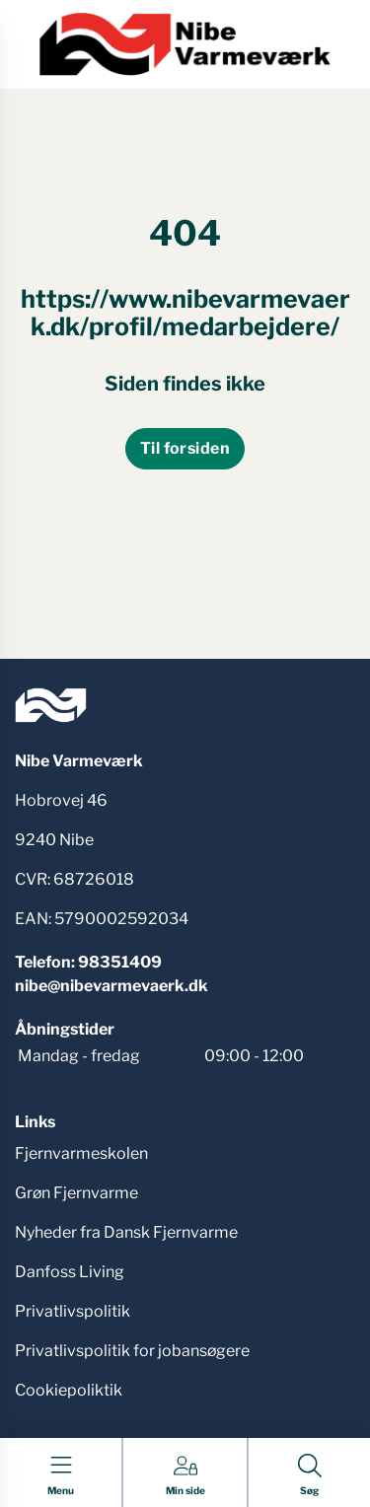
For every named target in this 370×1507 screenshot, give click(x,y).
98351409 (120, 962)
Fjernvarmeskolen (81, 1153)
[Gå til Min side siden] (185, 1476)
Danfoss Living (69, 1271)
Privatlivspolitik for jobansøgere (132, 1350)
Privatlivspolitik (72, 1311)
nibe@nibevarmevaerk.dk (111, 985)
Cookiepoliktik (68, 1390)
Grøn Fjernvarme (76, 1193)
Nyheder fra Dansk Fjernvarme (126, 1232)
